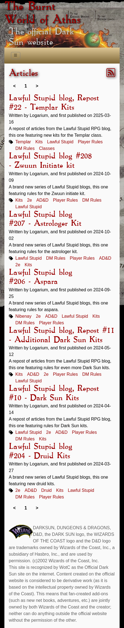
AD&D (42, 200)
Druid (46, 490)
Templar (23, 141)
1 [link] (25, 86)
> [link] (37, 86)
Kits (39, 141)
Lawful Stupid (60, 141)
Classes (47, 148)
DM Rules (25, 148)
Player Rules (90, 141)
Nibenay (23, 316)
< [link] (14, 86)
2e (29, 200)
